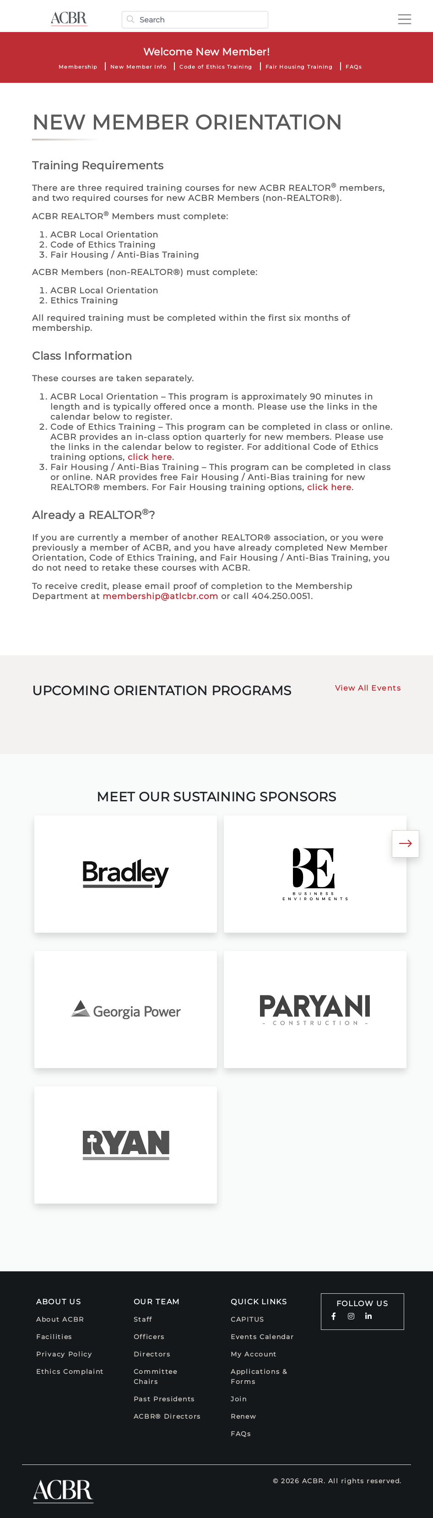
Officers (149, 1337)
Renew (243, 1416)
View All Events (368, 688)
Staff (143, 1319)
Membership (78, 67)
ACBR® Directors (167, 1416)
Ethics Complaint (70, 1371)
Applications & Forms (259, 1376)
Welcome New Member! (206, 52)
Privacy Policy (64, 1354)
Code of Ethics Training (216, 67)
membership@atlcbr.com (160, 596)
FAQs (354, 67)
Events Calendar (262, 1337)
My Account (254, 1354)
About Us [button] (58, 1301)
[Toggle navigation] (403, 19)
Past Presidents (164, 1399)
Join (239, 1399)
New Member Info (138, 67)
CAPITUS (248, 1319)
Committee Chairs (156, 1376)
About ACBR (60, 1319)
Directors (152, 1354)
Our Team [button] (157, 1301)
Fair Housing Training (299, 67)
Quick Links (259, 1301)
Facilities (54, 1337)
